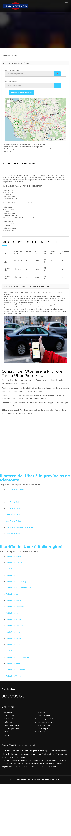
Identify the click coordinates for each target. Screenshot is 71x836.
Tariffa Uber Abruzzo (14, 556)
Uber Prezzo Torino (13, 521)
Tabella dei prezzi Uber (11, 732)
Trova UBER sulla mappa (46, 722)
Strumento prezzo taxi (45, 719)
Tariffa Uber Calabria (14, 569)
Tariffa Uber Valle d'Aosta (15, 670)
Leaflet (47, 139)
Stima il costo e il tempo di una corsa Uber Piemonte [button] (26, 286)
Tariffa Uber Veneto (13, 676)
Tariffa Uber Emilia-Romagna (17, 581)
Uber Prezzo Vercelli (13, 533)
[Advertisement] (22, 29)
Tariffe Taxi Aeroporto (45, 716)
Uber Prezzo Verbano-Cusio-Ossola (19, 527)
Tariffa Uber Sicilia (13, 644)
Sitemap (6, 735)
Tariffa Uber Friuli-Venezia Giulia (18, 588)
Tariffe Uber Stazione (45, 725)
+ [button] (8, 102)
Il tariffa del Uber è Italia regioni (31, 546)
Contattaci (41, 732)
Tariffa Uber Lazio (13, 594)
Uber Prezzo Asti (12, 496)
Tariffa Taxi (41, 712)
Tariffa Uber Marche (13, 613)
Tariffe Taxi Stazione (10, 719)
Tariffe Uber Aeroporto (11, 725)
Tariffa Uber (8, 722)
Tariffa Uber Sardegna (14, 638)
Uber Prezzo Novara (13, 515)
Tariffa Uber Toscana (14, 651)
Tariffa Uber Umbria (13, 663)
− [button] (8, 105)
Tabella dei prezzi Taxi (45, 729)
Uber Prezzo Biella (13, 502)
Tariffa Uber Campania (14, 575)
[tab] (35, 63)
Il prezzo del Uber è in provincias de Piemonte (34, 478)
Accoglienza (8, 712)
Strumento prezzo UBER (12, 729)
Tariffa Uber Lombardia (15, 607)
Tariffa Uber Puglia (13, 632)
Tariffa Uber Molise (13, 619)
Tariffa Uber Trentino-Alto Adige (18, 657)
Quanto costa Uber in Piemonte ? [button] (18, 63)
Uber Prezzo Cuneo (13, 508)
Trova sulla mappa (10, 716)
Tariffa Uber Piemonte (14, 625)
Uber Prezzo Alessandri (15, 489)
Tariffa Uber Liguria (13, 600)
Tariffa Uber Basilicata (14, 562)
